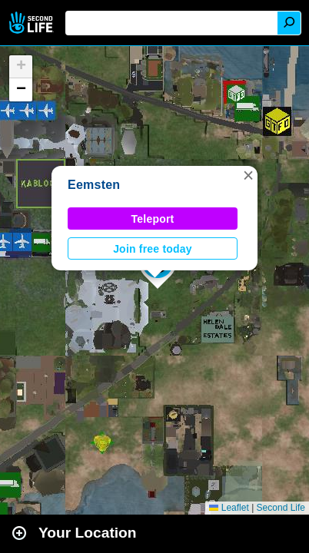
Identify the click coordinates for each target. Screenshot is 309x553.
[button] (248, 175)
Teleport (152, 219)
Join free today (152, 249)
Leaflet (228, 507)
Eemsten (94, 184)
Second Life (33, 23)
